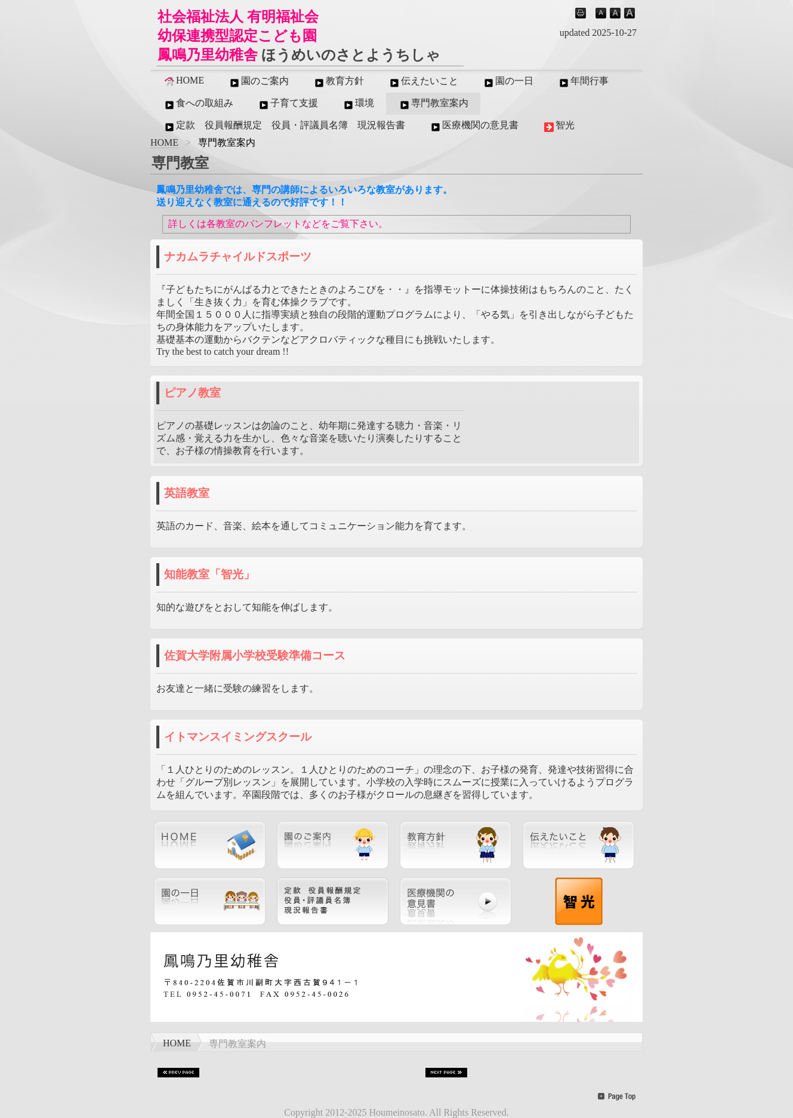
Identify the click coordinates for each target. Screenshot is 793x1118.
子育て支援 (287, 104)
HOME (183, 80)
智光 (558, 126)
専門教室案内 (433, 104)
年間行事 (583, 82)
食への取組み (198, 104)
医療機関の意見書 (474, 126)
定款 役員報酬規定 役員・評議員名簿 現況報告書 (284, 126)
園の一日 (507, 82)
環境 (358, 104)
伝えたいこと (423, 82)
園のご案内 (258, 82)
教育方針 (338, 82)
